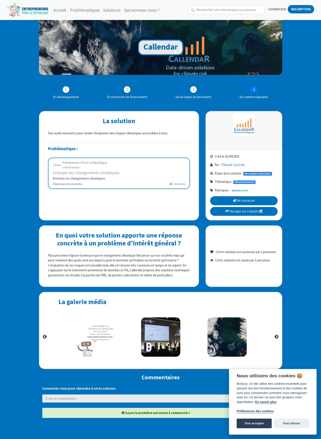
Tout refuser (291, 423)
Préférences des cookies (255, 411)
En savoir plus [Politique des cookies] (266, 402)
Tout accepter (254, 423)
